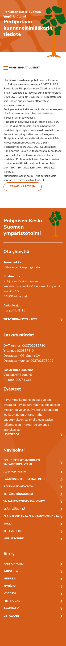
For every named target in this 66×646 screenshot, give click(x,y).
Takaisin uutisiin (22, 186)
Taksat (8, 524)
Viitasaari (11, 616)
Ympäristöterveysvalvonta (24, 501)
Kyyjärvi (9, 593)
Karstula (10, 571)
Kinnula (9, 579)
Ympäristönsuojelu (18, 494)
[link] (21, 68)
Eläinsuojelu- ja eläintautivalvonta (31, 516)
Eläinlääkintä (14, 509)
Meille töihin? (13, 538)
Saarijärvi (11, 608)
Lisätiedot (11, 434)
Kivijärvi (9, 586)
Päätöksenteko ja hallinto (24, 479)
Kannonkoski (13, 564)
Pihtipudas (11, 601)
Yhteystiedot (13, 531)
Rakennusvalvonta (18, 486)
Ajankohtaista (14, 472)
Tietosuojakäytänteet (20, 319)
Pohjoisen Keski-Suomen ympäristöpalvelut (21, 462)
